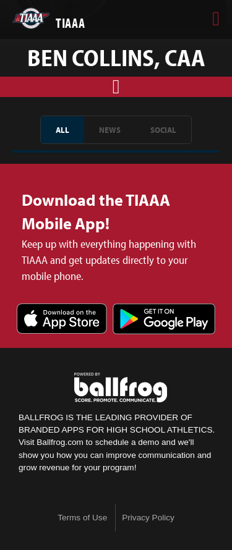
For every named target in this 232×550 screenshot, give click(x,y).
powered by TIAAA (120, 387)
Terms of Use (82, 517)
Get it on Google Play (164, 319)
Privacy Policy (148, 517)
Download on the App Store (62, 319)
